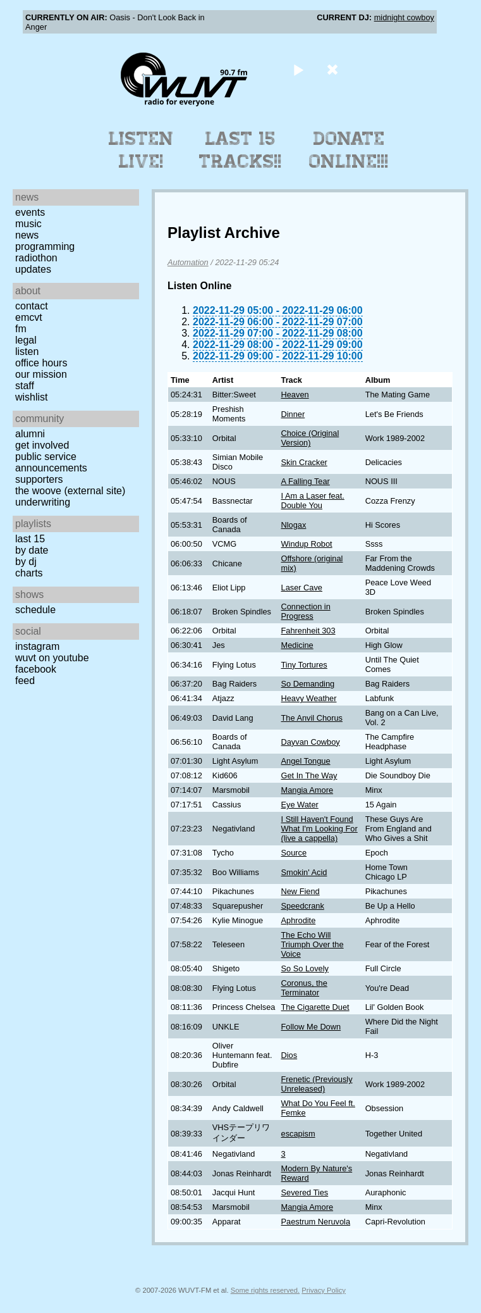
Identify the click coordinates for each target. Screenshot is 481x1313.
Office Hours (41, 363)
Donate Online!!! (349, 150)
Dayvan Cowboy (310, 742)
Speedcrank (302, 906)
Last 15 (30, 538)
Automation (188, 262)
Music (28, 223)
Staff (24, 385)
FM (21, 328)
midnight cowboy (404, 17)
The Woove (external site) (70, 490)
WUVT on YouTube (52, 657)
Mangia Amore (307, 790)
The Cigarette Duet (315, 1007)
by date (31, 550)
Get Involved (42, 445)
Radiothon (36, 257)
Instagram (37, 646)
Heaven (295, 394)
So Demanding (308, 683)
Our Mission (41, 374)
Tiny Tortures (304, 664)
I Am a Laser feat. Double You (312, 500)
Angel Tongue (306, 761)
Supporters (39, 479)
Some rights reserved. (265, 1290)
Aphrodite (298, 920)
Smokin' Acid (304, 872)
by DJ (26, 561)
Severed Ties (305, 1192)
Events (30, 212)
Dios (289, 1055)
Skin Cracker (304, 462)
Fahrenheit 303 (308, 630)
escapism (298, 1133)
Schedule (35, 609)
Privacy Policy (323, 1290)
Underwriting (42, 502)
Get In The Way (309, 775)
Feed (25, 680)
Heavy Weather (309, 698)
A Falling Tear (305, 481)
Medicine (297, 645)
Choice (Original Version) (310, 437)
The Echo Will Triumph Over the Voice (312, 944)
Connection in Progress (306, 611)
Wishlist (31, 397)
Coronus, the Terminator (304, 987)
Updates (33, 269)
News (27, 235)
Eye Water (300, 804)
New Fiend (300, 891)
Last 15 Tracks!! (240, 150)
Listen (27, 351)
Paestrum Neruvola (316, 1221)
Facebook (35, 669)
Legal (26, 340)
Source (294, 852)
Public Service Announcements (51, 462)
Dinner (293, 414)
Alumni (30, 433)
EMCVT (28, 317)
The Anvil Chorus (312, 718)
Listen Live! (141, 150)
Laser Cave (301, 587)
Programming (45, 246)
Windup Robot (306, 544)
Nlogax (294, 525)
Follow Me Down (311, 1026)
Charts (29, 573)
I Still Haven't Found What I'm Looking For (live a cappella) (319, 828)
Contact (31, 306)
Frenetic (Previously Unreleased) (317, 1083)
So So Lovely (305, 968)
